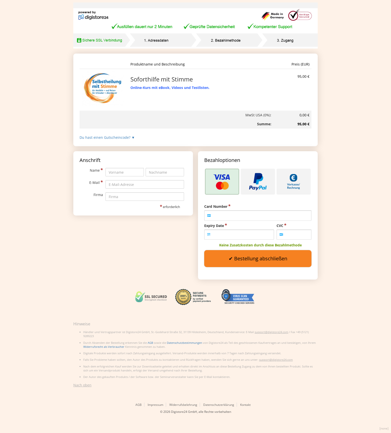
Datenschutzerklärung (218, 405)
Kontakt (245, 405)
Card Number (215, 206)
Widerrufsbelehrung (183, 405)
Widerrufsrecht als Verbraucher (103, 347)
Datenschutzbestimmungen (184, 343)
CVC (280, 225)
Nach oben (82, 385)
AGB (150, 343)
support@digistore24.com (271, 332)
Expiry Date (214, 225)
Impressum (155, 405)
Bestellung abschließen (260, 258)
